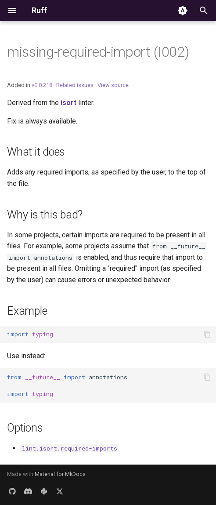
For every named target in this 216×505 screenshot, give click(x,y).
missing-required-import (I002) (98, 52)
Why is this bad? (45, 214)
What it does (36, 151)
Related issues (75, 85)
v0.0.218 (42, 85)
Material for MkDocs (60, 474)
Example (27, 311)
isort (68, 102)
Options (25, 427)
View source (113, 85)
